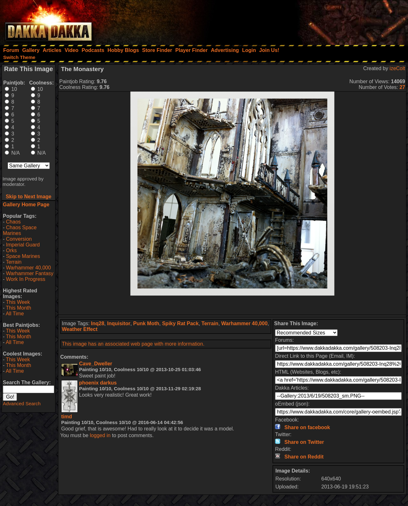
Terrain (13, 262)
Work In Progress (25, 279)
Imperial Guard (23, 244)
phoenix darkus (98, 382)
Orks (11, 250)
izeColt (397, 68)
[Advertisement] (322, 20)
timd (66, 416)
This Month (18, 308)
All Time (15, 313)
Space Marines (23, 256)
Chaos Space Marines (20, 230)
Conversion (19, 239)
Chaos (13, 221)
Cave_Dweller (95, 363)
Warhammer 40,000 (28, 267)
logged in (100, 435)
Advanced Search (21, 403)
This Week (18, 302)
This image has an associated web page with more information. (133, 344)
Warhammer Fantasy (30, 273)
